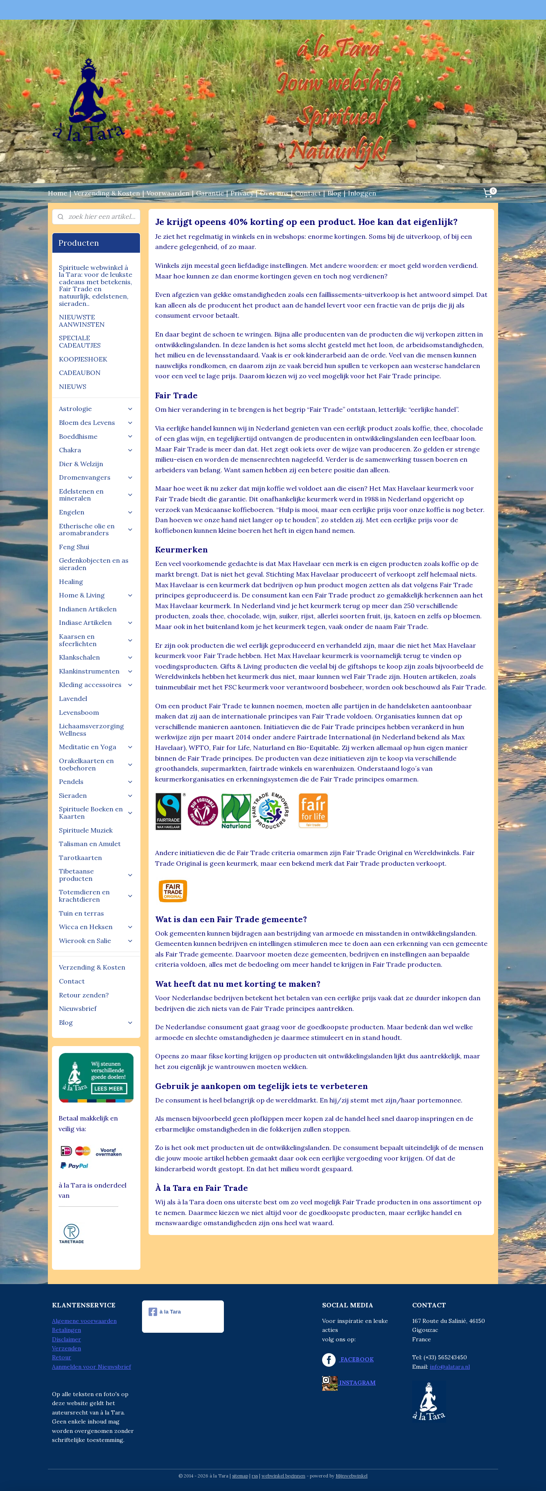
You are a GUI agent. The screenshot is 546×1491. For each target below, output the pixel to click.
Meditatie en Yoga (96, 747)
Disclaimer (66, 1339)
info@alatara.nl (450, 1366)
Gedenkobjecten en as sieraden (94, 564)
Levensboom (79, 712)
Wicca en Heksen (96, 927)
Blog (334, 193)
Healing (71, 581)
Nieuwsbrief (78, 1008)
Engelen (96, 512)
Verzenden (66, 1348)
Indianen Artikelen (88, 609)
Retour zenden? (84, 995)
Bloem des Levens (96, 422)
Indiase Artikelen (96, 622)
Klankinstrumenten (96, 671)
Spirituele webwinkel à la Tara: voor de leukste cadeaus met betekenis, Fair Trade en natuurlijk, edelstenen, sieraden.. (95, 285)
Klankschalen (96, 657)
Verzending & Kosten (107, 193)
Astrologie (96, 408)
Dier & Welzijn (81, 464)
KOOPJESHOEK (83, 359)
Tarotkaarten (80, 857)
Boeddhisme (96, 436)
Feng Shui (74, 547)
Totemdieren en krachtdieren (96, 895)
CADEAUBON (80, 372)
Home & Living (96, 595)
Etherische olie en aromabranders (96, 529)
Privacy (241, 193)
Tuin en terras (81, 913)
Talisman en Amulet (90, 844)
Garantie (210, 193)
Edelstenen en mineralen (96, 495)
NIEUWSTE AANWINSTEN (82, 320)
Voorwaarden (168, 193)
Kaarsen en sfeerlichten (96, 640)
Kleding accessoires (96, 684)
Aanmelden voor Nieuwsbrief (91, 1366)
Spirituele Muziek (86, 830)
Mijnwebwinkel (352, 1476)
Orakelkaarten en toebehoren (96, 764)
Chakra (96, 450)
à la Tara (165, 1312)
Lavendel (73, 698)
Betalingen (66, 1330)
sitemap (240, 1476)
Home (57, 193)
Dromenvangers (96, 477)
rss (255, 1476)
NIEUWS (72, 386)
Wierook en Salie (96, 940)
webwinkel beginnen (283, 1476)
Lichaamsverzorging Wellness (91, 729)
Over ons (274, 193)
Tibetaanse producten (96, 874)
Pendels (96, 781)
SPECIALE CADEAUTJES (80, 341)
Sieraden (96, 795)
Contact (308, 193)
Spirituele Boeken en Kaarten (96, 812)
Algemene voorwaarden (84, 1321)
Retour (61, 1357)
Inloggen (362, 193)
